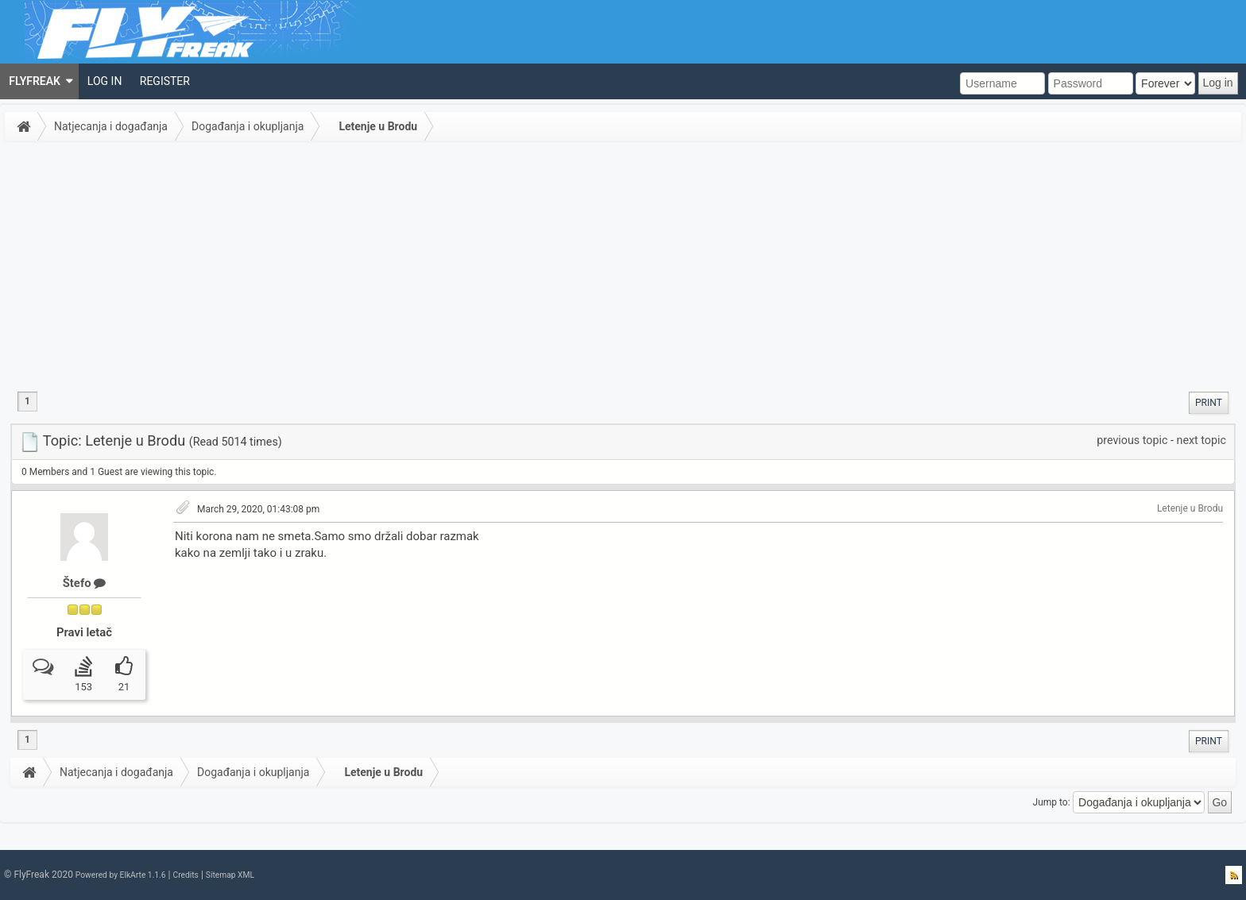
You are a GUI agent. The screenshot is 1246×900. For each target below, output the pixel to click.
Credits (185, 875)
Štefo (84, 583)
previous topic (1132, 440)
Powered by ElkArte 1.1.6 (120, 875)
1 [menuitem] (27, 401)
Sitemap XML (230, 875)
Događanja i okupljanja (248, 126)
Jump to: (1051, 802)
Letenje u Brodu (378, 126)
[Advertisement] (623, 265)
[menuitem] (39, 81)
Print (1208, 402)
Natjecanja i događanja (111, 126)
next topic (1201, 440)
